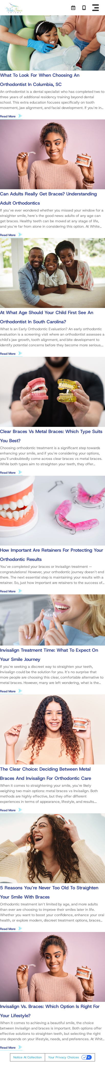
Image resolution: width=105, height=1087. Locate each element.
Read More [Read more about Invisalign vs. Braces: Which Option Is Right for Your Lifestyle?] (8, 1048)
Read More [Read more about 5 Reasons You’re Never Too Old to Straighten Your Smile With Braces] (8, 929)
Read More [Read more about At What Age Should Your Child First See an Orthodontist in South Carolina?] (8, 354)
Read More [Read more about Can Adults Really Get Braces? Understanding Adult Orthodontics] (8, 235)
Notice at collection (27, 1057)
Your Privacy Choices (63, 1057)
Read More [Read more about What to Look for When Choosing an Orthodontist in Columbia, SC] (8, 116)
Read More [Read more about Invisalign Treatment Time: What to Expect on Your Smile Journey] (8, 691)
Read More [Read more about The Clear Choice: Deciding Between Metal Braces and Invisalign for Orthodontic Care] (8, 810)
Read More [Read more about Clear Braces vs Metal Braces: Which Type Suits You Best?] (8, 473)
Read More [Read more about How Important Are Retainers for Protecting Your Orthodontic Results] (8, 591)
